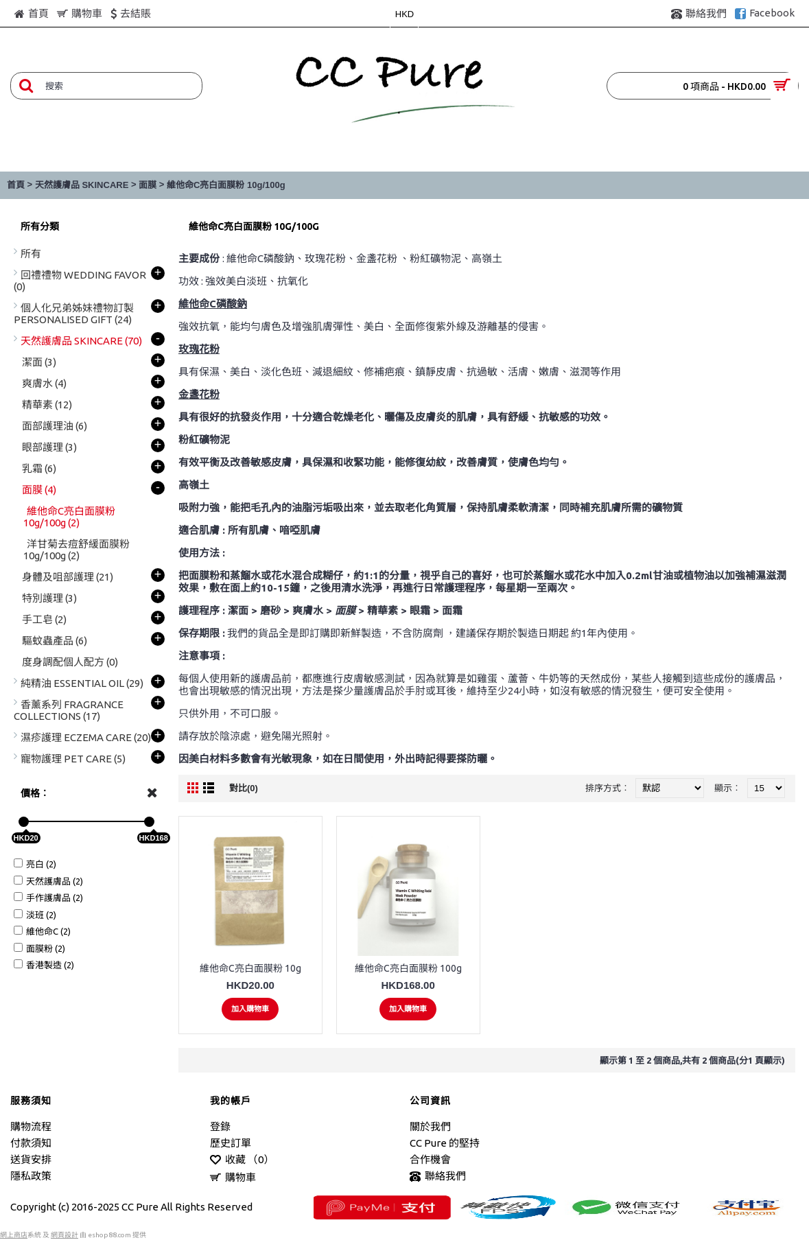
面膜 (147, 185)
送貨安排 (30, 1159)
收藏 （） (242, 1160)
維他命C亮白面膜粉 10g (250, 968)
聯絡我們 (438, 1176)
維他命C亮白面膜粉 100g (408, 968)
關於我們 (430, 1126)
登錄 (220, 1126)
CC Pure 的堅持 (445, 1143)
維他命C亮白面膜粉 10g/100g (226, 185)
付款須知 (30, 1143)
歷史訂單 (230, 1143)
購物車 (233, 1177)
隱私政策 (30, 1176)
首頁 (16, 185)
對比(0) (243, 788)
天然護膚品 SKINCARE (82, 185)
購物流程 (30, 1126)
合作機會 (430, 1159)
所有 (31, 253)
